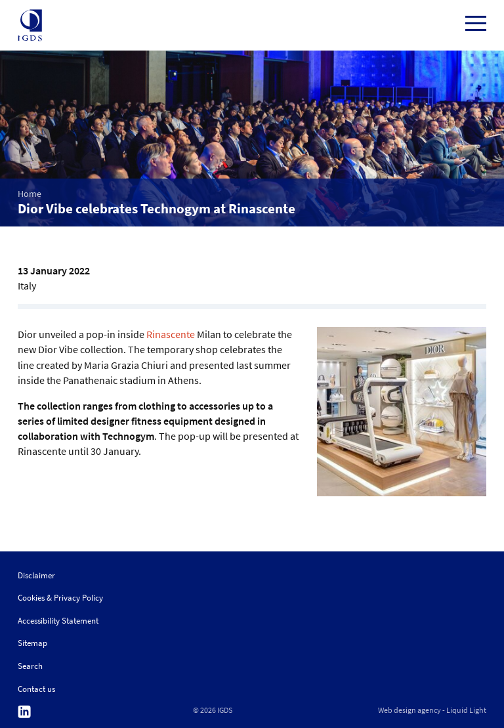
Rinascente (170, 334)
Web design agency (409, 710)
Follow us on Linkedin (24, 712)
